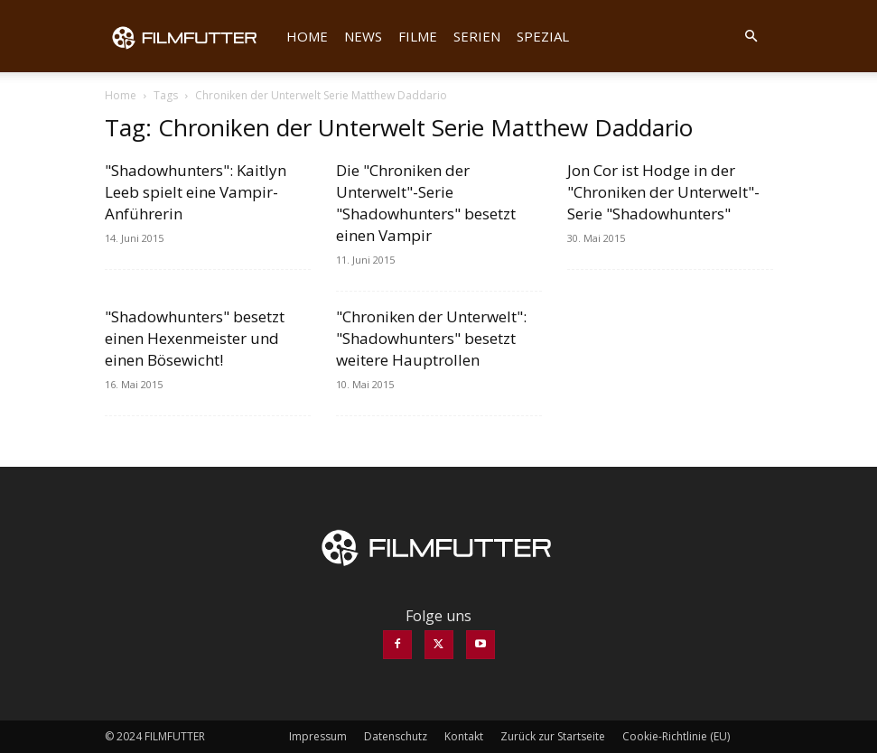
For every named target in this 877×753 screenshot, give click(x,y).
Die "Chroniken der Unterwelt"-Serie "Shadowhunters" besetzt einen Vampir (426, 203)
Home (307, 36)
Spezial (543, 36)
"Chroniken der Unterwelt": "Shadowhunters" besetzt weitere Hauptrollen (431, 338)
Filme (417, 36)
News (363, 36)
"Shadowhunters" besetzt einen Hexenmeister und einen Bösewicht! (195, 338)
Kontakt (463, 736)
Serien (476, 36)
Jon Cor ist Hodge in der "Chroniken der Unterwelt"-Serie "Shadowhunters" (663, 192)
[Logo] (191, 36)
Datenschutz (395, 736)
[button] (751, 36)
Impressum (318, 736)
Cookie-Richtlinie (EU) (676, 736)
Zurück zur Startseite (552, 736)
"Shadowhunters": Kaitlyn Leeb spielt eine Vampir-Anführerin (195, 192)
